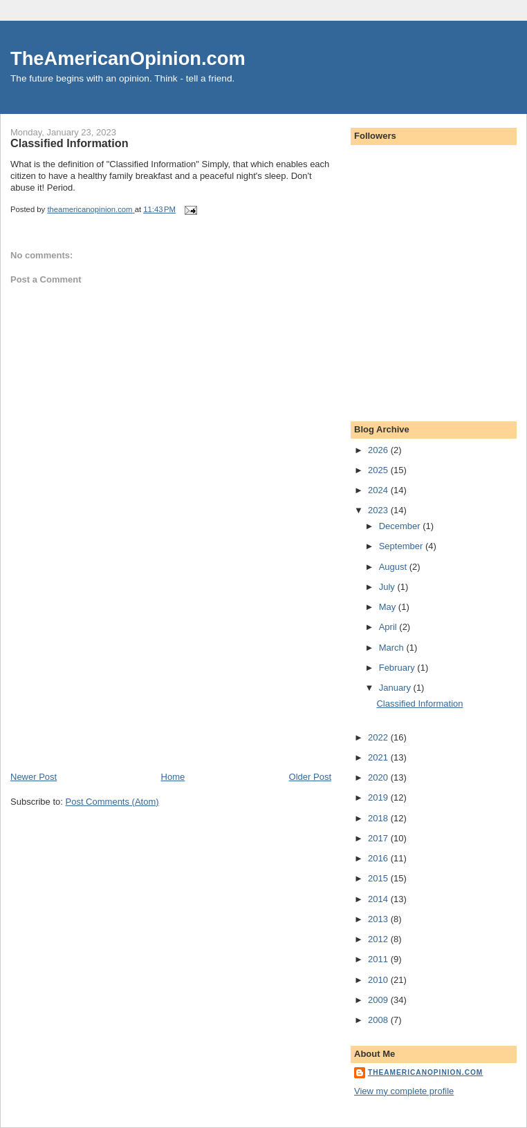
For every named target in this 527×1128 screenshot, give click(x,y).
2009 (379, 1000)
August (394, 567)
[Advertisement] (114, 674)
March (393, 647)
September (402, 546)
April (389, 627)
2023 (379, 510)
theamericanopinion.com (425, 1072)
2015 (379, 878)
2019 (379, 797)
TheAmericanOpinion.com (128, 58)
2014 (379, 899)
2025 (379, 470)
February (398, 667)
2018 (379, 818)
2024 (379, 490)
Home (173, 777)
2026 (379, 450)
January (396, 687)
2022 (379, 737)
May (388, 607)
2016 (379, 858)
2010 (379, 980)
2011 (379, 959)
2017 (379, 838)
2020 (379, 777)
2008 (379, 1020)
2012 (379, 939)
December (401, 526)
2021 (379, 757)
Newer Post (33, 777)
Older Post (310, 777)
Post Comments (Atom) (112, 801)
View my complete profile (404, 1091)
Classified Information (419, 703)
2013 (379, 919)
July (388, 587)
